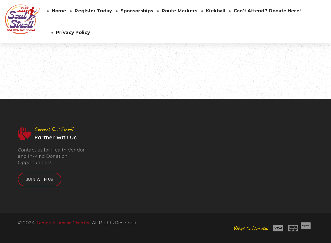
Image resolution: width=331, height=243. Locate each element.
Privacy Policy (73, 32)
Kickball (215, 11)
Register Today (93, 11)
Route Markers (179, 11)
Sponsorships (137, 11)
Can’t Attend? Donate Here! (267, 11)
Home (59, 11)
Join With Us (39, 179)
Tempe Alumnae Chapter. (63, 223)
